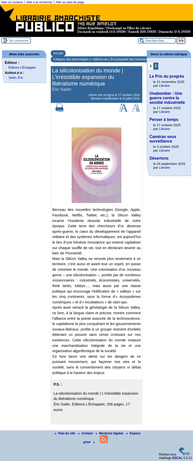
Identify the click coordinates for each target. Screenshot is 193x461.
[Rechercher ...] (157, 40)
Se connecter (19, 40)
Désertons (159, 158)
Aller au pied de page (70, 2)
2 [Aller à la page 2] (156, 66)
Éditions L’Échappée (22, 67)
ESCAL (177, 458)
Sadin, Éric (16, 77)
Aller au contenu (12, 2)
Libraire (164, 85)
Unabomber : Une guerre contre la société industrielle (167, 98)
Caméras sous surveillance (163, 138)
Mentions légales (109, 433)
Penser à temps (164, 119)
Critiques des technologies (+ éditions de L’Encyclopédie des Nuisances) (101, 59)
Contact (85, 433)
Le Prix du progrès (167, 76)
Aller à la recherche (39, 2)
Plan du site (65, 433)
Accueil (58, 53)
